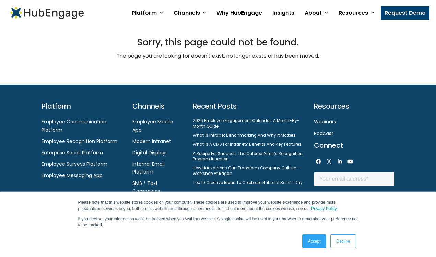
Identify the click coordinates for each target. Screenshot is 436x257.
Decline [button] (343, 241)
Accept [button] (314, 241)
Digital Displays (150, 152)
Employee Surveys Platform (74, 163)
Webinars (325, 121)
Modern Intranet (151, 141)
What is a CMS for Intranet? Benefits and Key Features (247, 144)
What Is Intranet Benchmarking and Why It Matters (244, 135)
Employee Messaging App (72, 175)
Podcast (323, 133)
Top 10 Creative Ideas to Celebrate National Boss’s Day (248, 183)
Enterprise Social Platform (72, 152)
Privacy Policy (324, 208)
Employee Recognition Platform (79, 141)
